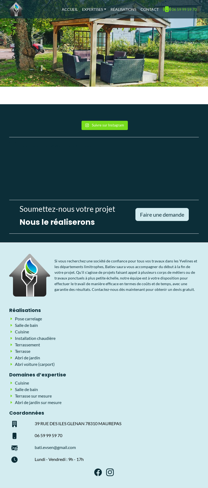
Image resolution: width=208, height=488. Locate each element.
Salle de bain (26, 325)
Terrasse (22, 351)
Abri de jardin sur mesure (38, 402)
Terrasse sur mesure (33, 395)
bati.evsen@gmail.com (55, 447)
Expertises (92, 9)
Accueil (70, 9)
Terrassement (27, 344)
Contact (150, 9)
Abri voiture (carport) (35, 364)
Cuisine (22, 331)
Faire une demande (162, 214)
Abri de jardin (27, 357)
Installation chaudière (35, 338)
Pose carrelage (28, 318)
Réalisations (123, 9)
